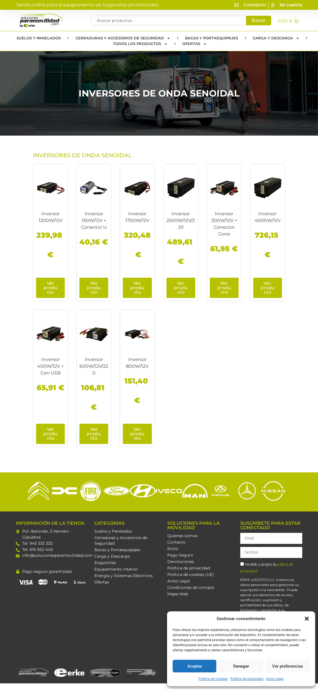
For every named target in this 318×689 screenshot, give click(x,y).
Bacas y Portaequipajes (117, 549)
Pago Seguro (180, 555)
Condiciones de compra (190, 587)
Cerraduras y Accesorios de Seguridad (122, 38)
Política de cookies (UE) (190, 574)
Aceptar (194, 666)
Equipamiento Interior (116, 569)
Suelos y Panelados (39, 38)
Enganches (105, 562)
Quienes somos (182, 535)
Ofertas (194, 44)
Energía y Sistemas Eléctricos (123, 575)
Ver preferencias (287, 666)
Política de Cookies (213, 679)
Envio (172, 548)
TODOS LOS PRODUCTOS (140, 44)
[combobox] (168, 20)
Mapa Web (177, 593)
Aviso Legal (275, 679)
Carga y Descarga (276, 38)
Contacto (176, 542)
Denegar (241, 666)
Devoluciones (180, 561)
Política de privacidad (246, 679)
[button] (307, 618)
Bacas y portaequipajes (211, 38)
